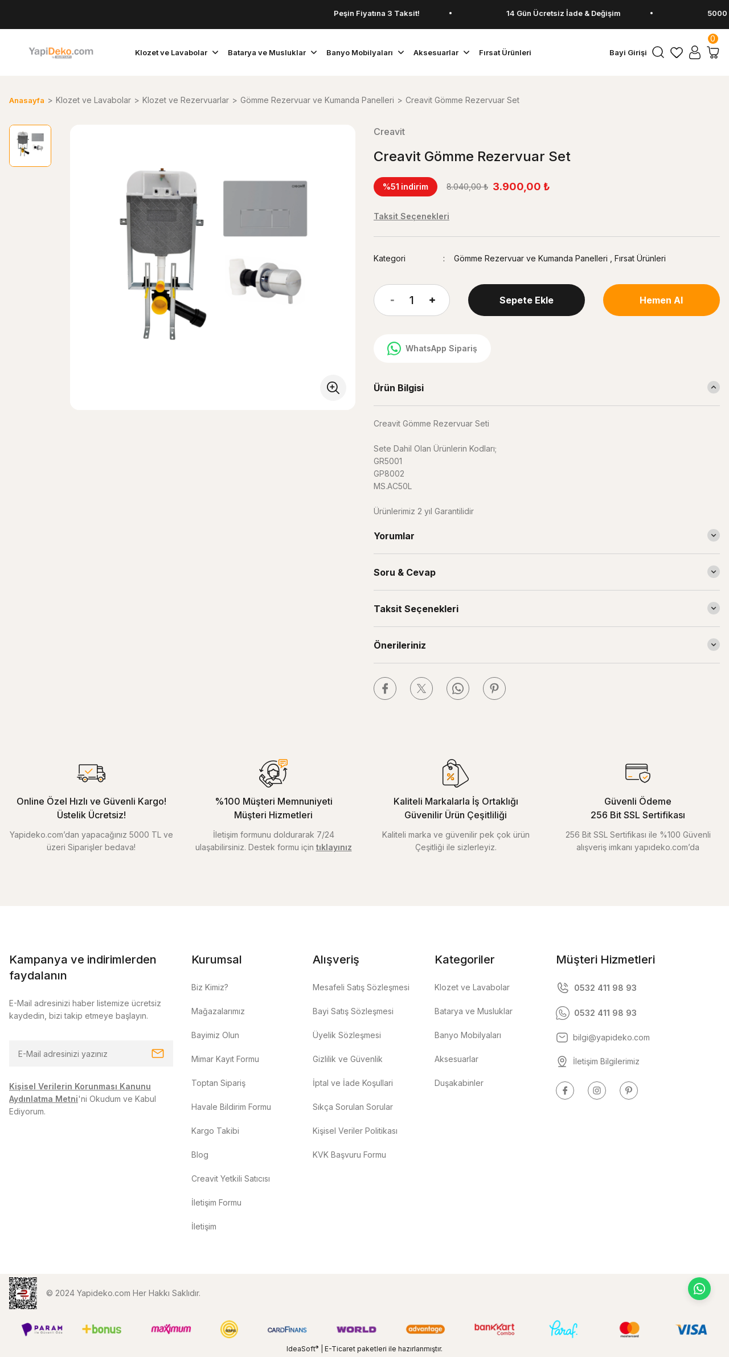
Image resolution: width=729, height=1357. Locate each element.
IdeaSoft (302, 1348)
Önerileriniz (400, 645)
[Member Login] (695, 52)
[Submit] (157, 1053)
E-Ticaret (340, 1348)
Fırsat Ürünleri (640, 258)
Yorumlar (394, 536)
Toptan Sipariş (218, 1083)
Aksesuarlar (456, 1059)
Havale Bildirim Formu (231, 1107)
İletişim (203, 1226)
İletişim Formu (216, 1202)
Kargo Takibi (215, 1130)
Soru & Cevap (405, 572)
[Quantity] (412, 300)
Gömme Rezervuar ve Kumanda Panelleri (531, 258)
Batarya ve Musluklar (474, 1011)
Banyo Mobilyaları (468, 1035)
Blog (199, 1154)
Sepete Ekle (526, 300)
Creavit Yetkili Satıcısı (230, 1178)
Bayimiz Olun (215, 1035)
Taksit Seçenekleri (416, 608)
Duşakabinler (459, 1083)
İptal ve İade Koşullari (353, 1083)
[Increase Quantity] (439, 300)
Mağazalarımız (218, 1011)
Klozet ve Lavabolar (472, 987)
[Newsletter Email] (91, 1053)
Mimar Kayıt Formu (225, 1059)
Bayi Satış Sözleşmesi (353, 1011)
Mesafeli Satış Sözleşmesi (361, 987)
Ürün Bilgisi (399, 387)
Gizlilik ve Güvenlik (348, 1059)
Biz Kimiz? (209, 987)
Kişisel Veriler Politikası (355, 1130)
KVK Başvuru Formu (349, 1154)
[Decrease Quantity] (384, 300)
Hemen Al (661, 300)
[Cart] (713, 52)
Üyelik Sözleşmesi (347, 1035)
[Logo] (60, 52)
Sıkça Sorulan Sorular (353, 1107)
